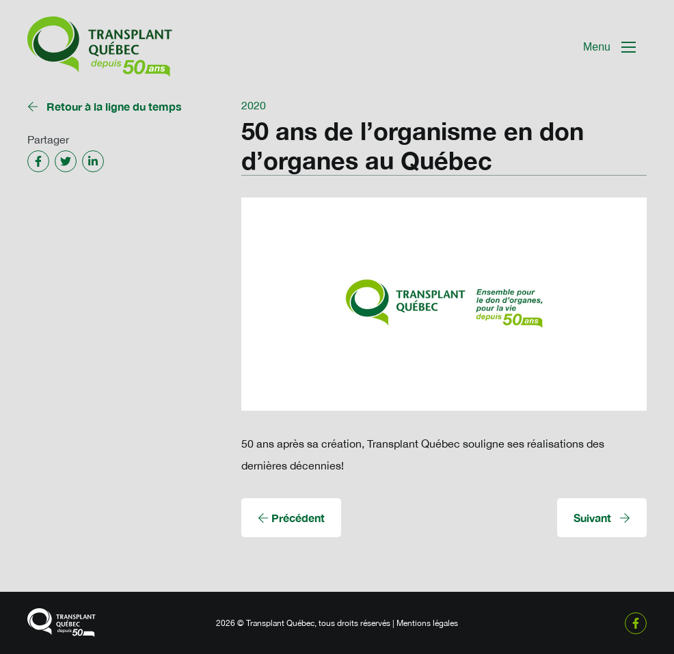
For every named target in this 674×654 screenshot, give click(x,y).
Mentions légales (427, 623)
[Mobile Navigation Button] (609, 47)
